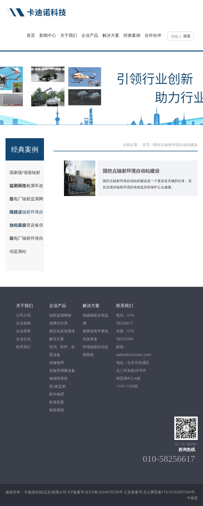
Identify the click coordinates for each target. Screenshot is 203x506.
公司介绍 (23, 315)
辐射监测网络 (60, 315)
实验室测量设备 (62, 370)
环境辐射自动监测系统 (95, 350)
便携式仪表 (58, 322)
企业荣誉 (23, 330)
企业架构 (23, 322)
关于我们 (68, 35)
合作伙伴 (153, 35)
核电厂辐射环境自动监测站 (26, 244)
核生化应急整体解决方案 (62, 334)
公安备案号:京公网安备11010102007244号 (159, 491)
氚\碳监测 (57, 386)
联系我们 (23, 346)
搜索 (187, 35)
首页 (31, 35)
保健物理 (56, 362)
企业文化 (23, 338)
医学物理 (56, 394)
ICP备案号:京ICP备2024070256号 (95, 491)
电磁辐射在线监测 (95, 319)
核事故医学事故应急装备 (95, 334)
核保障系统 (58, 378)
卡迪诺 (192, 497)
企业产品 (89, 35)
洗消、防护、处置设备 (62, 350)
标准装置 (56, 401)
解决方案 (110, 35)
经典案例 (131, 35)
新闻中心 (47, 35)
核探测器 (56, 409)
